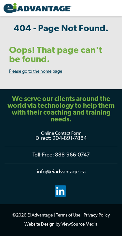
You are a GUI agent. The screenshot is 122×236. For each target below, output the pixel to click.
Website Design (39, 224)
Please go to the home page (35, 71)
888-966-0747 (72, 155)
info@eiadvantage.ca (61, 172)
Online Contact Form (61, 133)
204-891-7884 (69, 138)
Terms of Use (68, 215)
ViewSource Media (79, 224)
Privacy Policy (97, 215)
